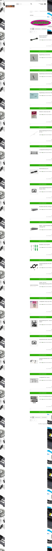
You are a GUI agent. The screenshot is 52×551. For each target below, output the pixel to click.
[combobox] (37, 29)
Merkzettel (44, 0)
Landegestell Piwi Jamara (44, 377)
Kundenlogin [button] (38, 0)
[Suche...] (17, 4)
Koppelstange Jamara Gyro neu (45, 73)
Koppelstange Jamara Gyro (44, 54)
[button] (31, 29)
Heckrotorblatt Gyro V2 (43, 168)
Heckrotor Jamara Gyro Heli (44, 111)
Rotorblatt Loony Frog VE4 (44, 244)
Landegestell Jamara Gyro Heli (45, 301)
